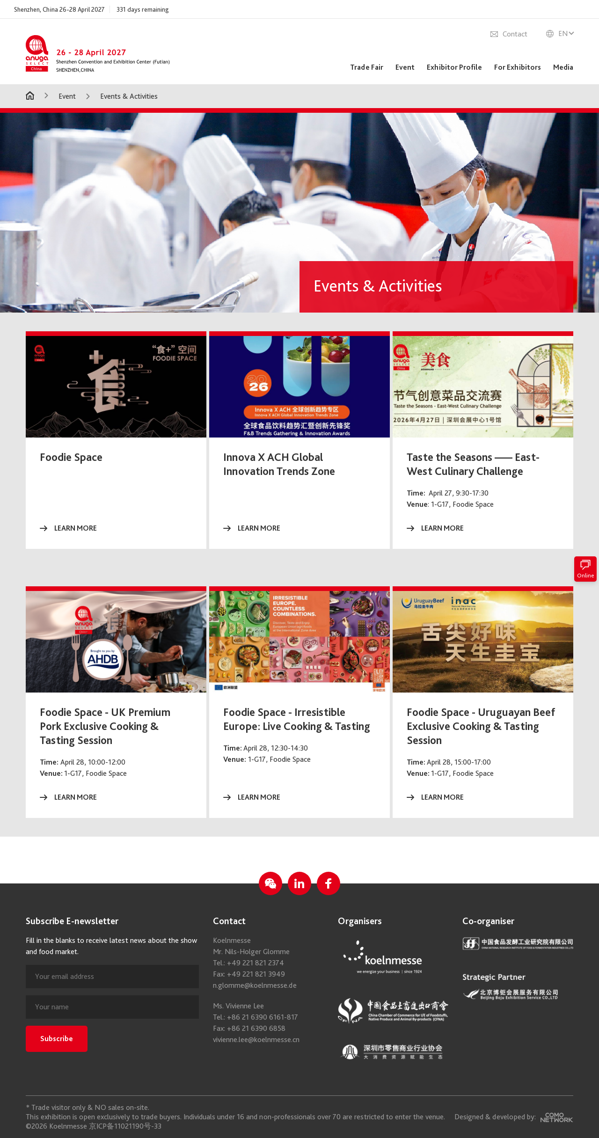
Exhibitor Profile (454, 67)
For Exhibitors (517, 67)
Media (563, 67)
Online (585, 569)
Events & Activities (129, 96)
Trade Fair (366, 67)
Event (405, 67)
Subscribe (56, 1085)
